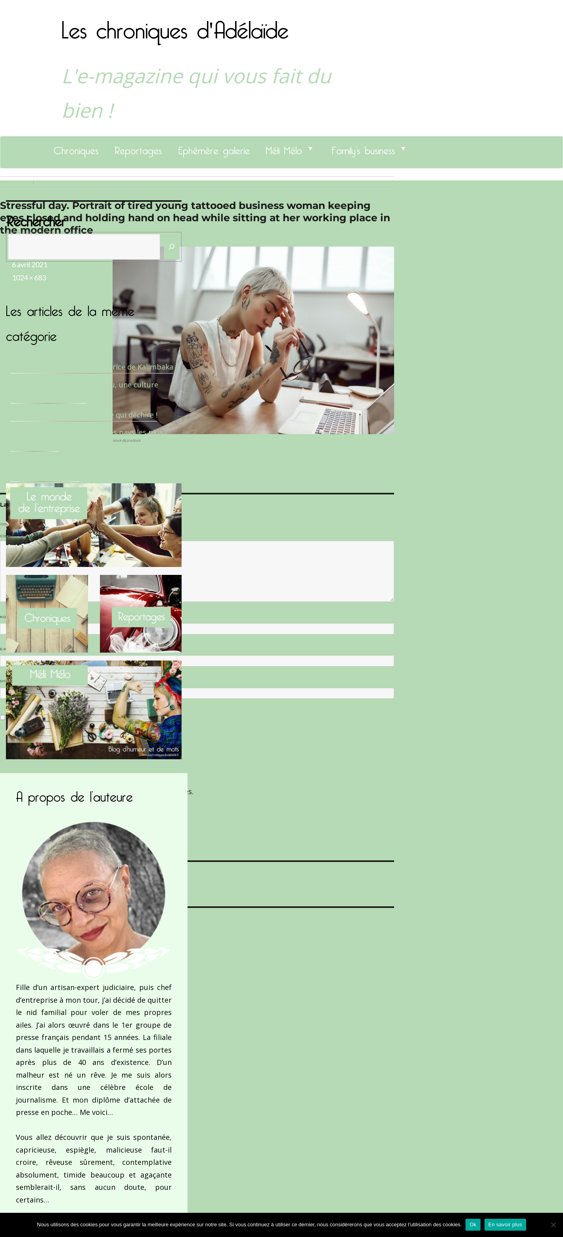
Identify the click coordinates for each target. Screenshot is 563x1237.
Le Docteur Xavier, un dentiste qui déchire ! (83, 414)
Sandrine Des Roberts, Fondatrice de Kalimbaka (91, 366)
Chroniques (76, 148)
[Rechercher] (172, 247)
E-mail (8, 649)
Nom (6, 617)
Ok (472, 1224)
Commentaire (16, 536)
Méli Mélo (284, 148)
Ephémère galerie (214, 148)
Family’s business (363, 148)
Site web (9, 681)
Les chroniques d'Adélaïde (175, 25)
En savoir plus (505, 1224)
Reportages (138, 148)
